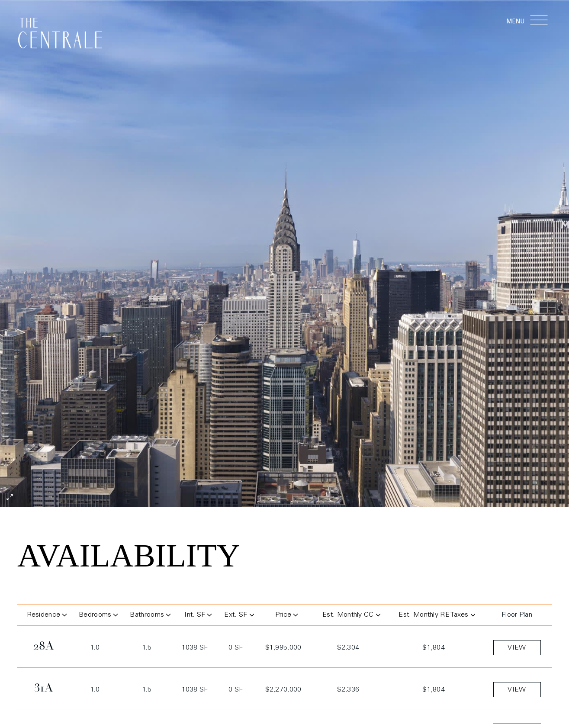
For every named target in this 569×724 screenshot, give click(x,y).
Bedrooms (97, 615)
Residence (46, 615)
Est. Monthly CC (351, 615)
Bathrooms (149, 615)
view (517, 648)
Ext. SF (237, 615)
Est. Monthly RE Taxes (437, 615)
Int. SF (198, 615)
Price (286, 615)
